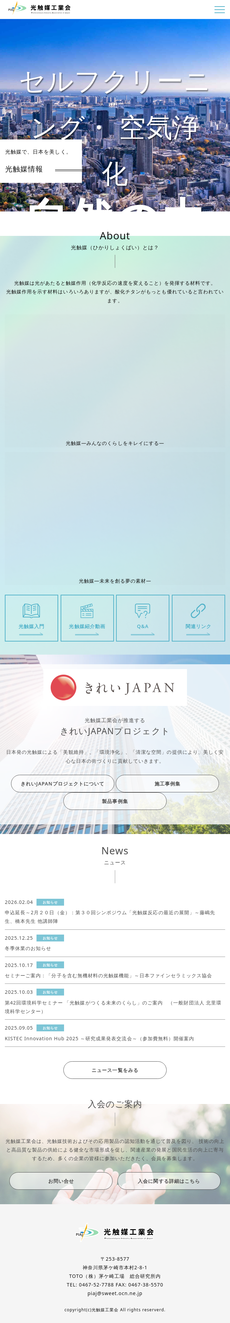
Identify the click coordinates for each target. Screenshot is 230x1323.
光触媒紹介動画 (87, 626)
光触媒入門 (31, 626)
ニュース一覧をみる (115, 1070)
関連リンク (198, 626)
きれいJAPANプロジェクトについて (62, 783)
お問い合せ (61, 1181)
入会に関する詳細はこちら (169, 1181)
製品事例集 (115, 801)
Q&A (143, 626)
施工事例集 (167, 783)
